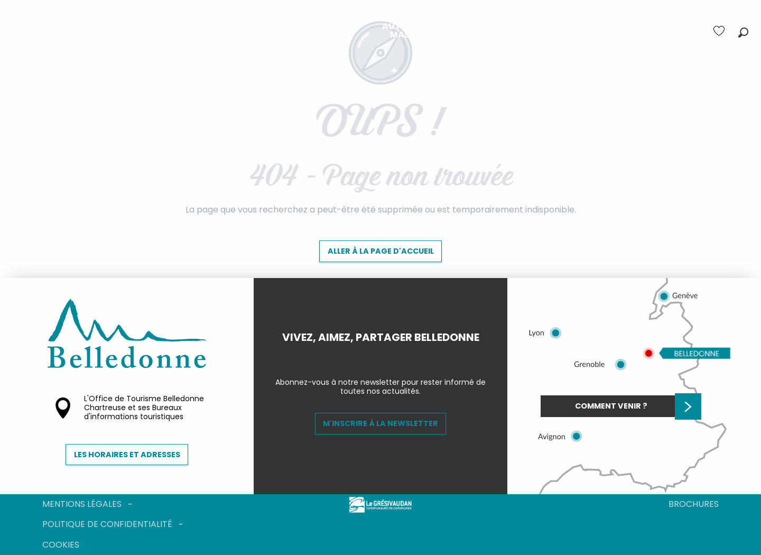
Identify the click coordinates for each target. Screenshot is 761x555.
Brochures (694, 504)
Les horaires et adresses (127, 454)
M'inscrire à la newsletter (380, 423)
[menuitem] (194, 30)
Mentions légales (82, 504)
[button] (743, 32)
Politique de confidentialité (107, 524)
